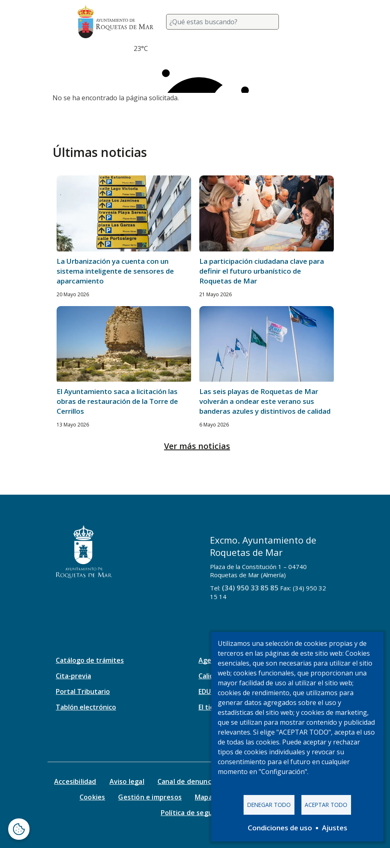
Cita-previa (73, 675)
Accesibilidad (75, 781)
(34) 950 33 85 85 (250, 587)
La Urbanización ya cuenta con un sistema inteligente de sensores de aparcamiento (115, 271)
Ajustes (334, 827)
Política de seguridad (195, 812)
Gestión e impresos (150, 797)
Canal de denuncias (188, 781)
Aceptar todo (326, 805)
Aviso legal (126, 781)
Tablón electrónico (86, 707)
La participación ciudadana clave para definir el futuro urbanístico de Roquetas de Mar (261, 271)
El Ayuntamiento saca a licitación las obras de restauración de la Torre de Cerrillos (117, 401)
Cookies (92, 797)
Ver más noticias (197, 446)
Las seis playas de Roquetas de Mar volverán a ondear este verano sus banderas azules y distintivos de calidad (265, 401)
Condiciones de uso (280, 827)
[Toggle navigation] (303, 21)
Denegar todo (269, 805)
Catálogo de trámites (90, 660)
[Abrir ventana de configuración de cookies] (19, 829)
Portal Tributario (83, 691)
